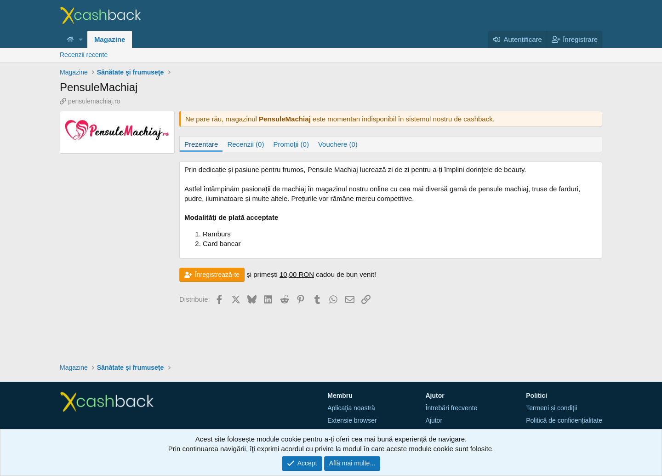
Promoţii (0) (291, 144)
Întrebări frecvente (452, 408)
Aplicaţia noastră (351, 408)
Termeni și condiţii (551, 408)
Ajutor (434, 420)
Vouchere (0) (338, 144)
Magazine (110, 39)
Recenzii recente (84, 54)
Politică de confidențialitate (564, 420)
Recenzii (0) (245, 144)
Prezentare (201, 144)
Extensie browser (352, 420)
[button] (80, 39)
